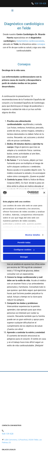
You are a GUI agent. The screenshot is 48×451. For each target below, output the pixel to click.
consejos (41, 44)
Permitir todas (24, 242)
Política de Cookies (9, 417)
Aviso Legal (6, 411)
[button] (8, 10)
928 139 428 (40, 3)
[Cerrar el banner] (44, 192)
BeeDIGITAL (41, 441)
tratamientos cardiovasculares (30, 41)
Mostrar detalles (32, 235)
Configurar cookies (24, 249)
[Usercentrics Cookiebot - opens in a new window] (29, 192)
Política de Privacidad (10, 414)
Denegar (24, 257)
